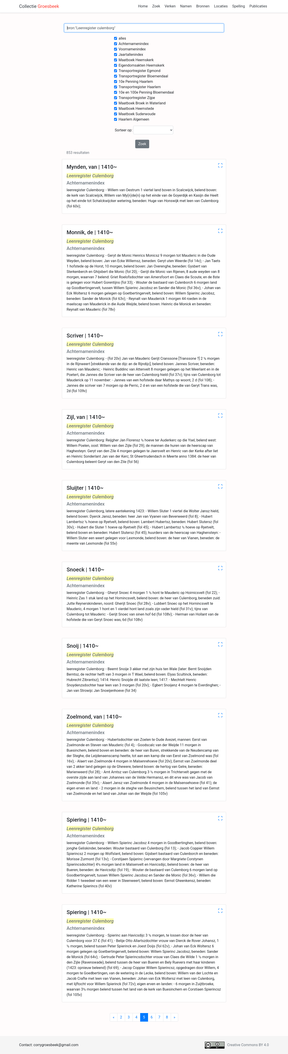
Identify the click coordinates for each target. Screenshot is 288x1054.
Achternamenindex (134, 44)
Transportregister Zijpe (137, 98)
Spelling (238, 6)
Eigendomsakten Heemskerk (141, 65)
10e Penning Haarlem (136, 81)
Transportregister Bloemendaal (143, 76)
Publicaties (258, 6)
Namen (186, 6)
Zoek (156, 6)
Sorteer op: (144, 130)
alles (122, 38)
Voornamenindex (132, 49)
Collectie (39, 6)
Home (143, 6)
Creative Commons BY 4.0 (248, 1045)
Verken (170, 6)
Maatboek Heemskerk (136, 60)
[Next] (174, 1017)
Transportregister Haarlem (140, 87)
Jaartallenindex (131, 54)
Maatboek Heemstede (136, 108)
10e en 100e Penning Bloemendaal (146, 92)
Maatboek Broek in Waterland (142, 103)
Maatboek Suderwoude (137, 114)
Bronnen (202, 6)
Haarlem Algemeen (134, 119)
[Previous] (113, 1017)
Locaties (221, 6)
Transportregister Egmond (139, 71)
